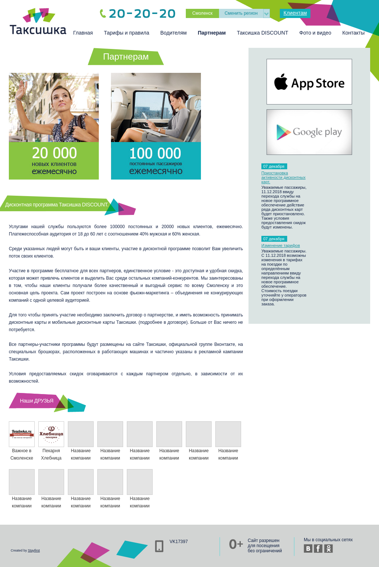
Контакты (354, 33)
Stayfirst (34, 550)
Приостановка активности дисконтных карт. (283, 177)
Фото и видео (315, 33)
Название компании (81, 441)
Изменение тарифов (280, 245)
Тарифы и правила (126, 33)
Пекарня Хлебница (51, 441)
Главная (83, 33)
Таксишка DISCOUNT (262, 33)
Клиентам (295, 13)
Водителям (173, 33)
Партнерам (212, 33)
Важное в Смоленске (22, 441)
